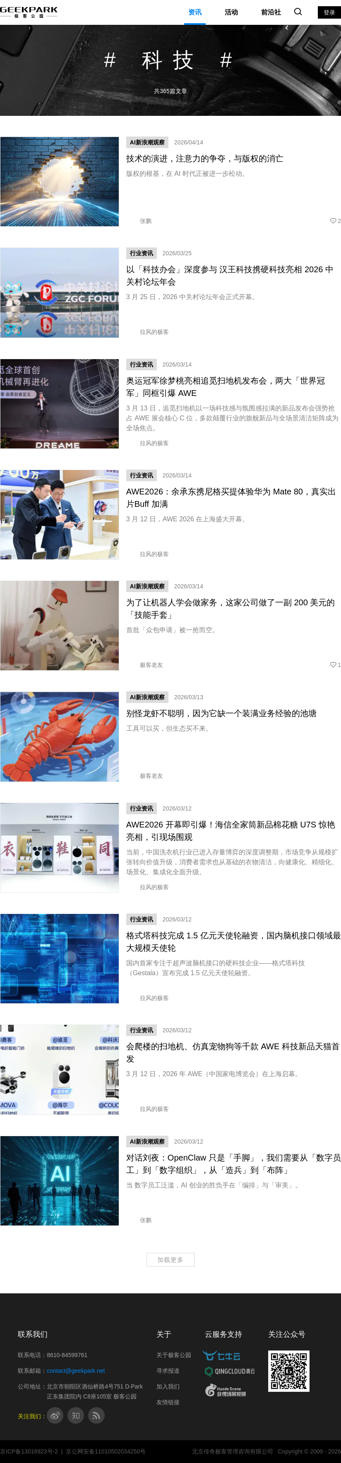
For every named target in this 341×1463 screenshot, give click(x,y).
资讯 (195, 12)
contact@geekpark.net (76, 1370)
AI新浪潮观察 (147, 142)
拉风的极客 (147, 332)
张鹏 (138, 221)
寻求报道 (168, 1370)
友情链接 (168, 1402)
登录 (329, 12)
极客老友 (144, 665)
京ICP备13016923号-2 (29, 1451)
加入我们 (168, 1386)
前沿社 (271, 12)
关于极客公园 (173, 1355)
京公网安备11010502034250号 (106, 1451)
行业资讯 (141, 253)
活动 (231, 12)
